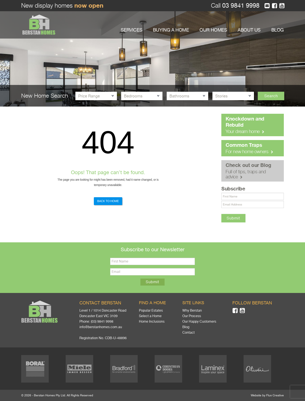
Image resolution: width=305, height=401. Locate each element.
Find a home (152, 302)
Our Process (191, 316)
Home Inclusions (152, 321)
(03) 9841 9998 (102, 321)
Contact (188, 332)
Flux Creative (275, 395)
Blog (185, 327)
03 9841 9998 (239, 5)
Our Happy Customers (199, 321)
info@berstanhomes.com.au (100, 327)
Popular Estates (151, 310)
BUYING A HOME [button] (171, 30)
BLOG (277, 30)
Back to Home (108, 201)
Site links (193, 302)
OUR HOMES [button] (213, 30)
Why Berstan (192, 310)
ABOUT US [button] (249, 30)
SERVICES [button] (131, 30)
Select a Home (150, 316)
